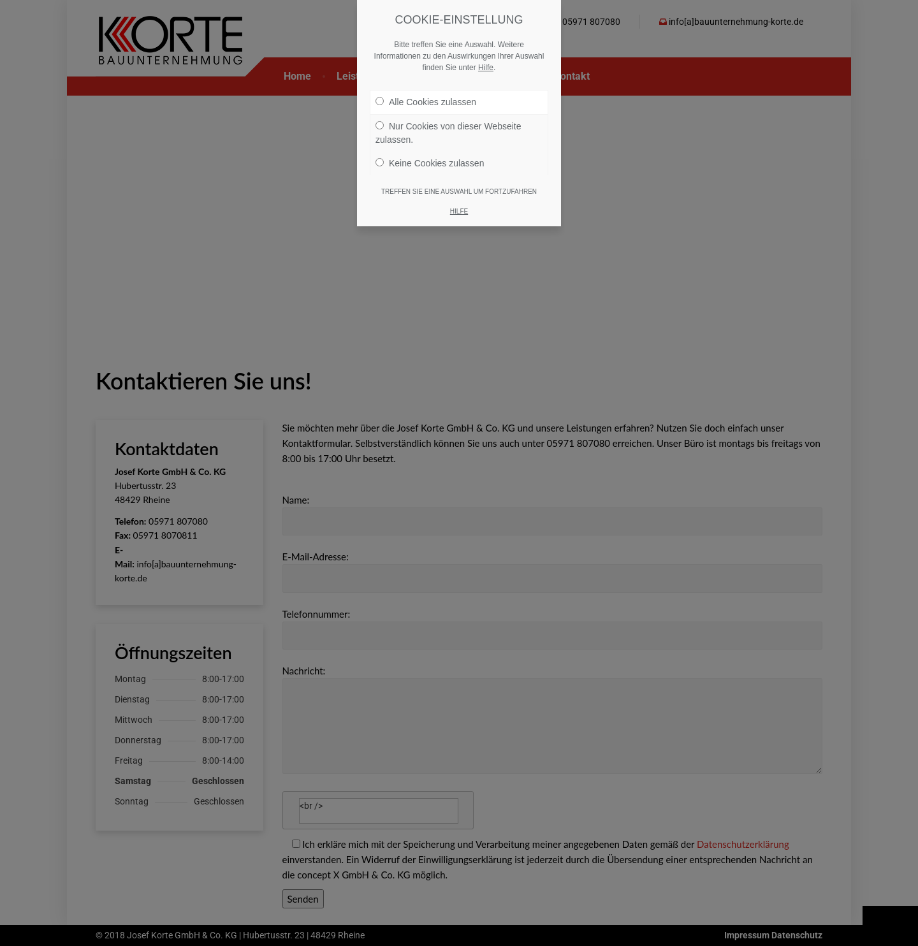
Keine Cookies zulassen (429, 163)
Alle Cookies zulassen (425, 102)
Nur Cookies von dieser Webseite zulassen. (448, 133)
